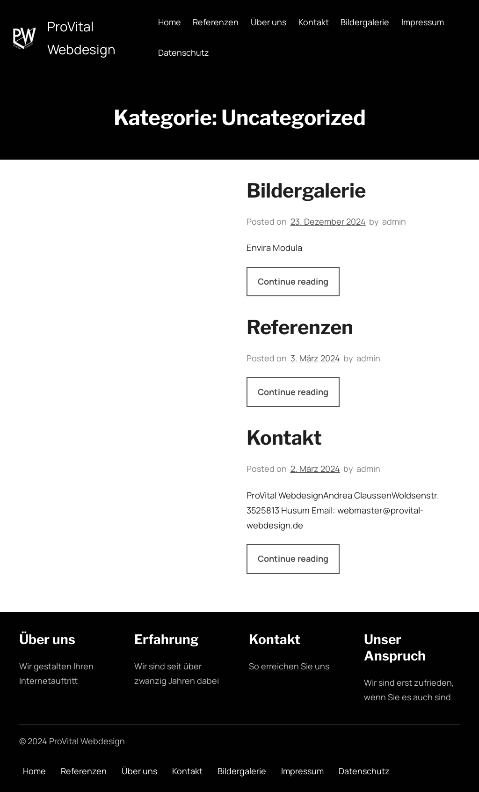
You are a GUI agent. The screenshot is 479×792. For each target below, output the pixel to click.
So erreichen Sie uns (289, 666)
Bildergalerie (306, 190)
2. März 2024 (315, 468)
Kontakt (284, 437)
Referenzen (300, 327)
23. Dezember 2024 (328, 221)
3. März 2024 (315, 358)
